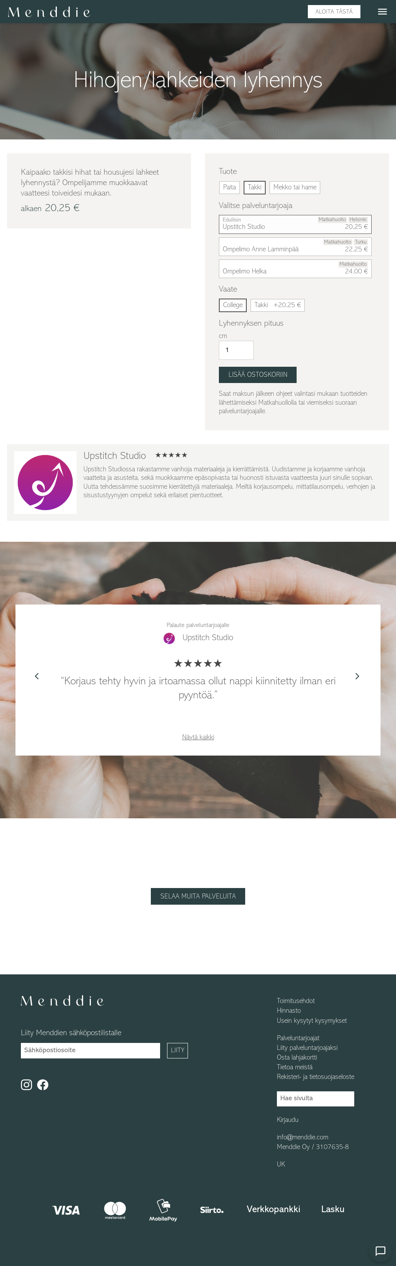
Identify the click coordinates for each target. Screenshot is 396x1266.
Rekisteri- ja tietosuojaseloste (315, 1077)
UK (281, 1164)
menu (382, 11)
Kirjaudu (288, 1120)
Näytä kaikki (198, 737)
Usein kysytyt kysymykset (312, 1021)
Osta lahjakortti (297, 1058)
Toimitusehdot (296, 1001)
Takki (277, 305)
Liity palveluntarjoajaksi (307, 1048)
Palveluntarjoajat (298, 1038)
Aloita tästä (334, 12)
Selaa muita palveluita (198, 896)
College (232, 305)
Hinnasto (289, 1011)
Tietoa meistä (294, 1067)
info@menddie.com (302, 1137)
